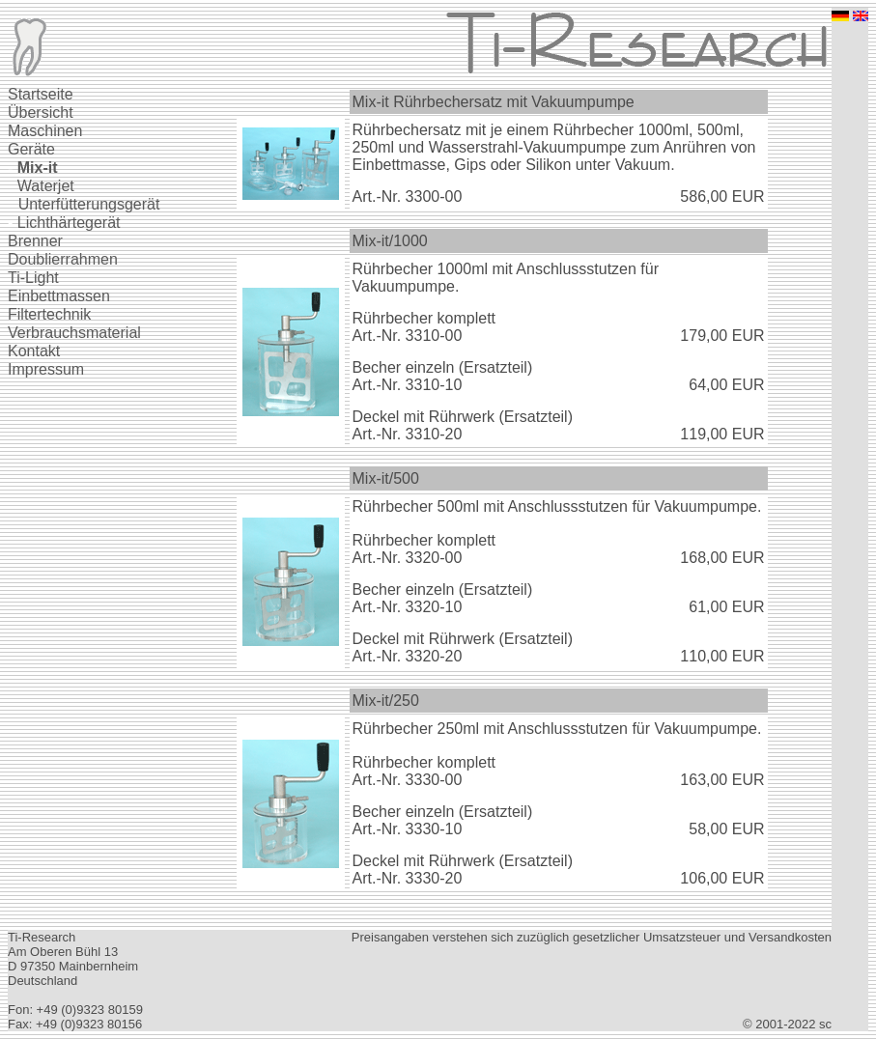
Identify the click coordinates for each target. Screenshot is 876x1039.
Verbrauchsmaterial (74, 332)
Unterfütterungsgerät (89, 204)
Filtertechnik (49, 314)
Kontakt (34, 351)
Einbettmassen (59, 296)
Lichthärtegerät (69, 222)
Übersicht (40, 112)
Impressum (46, 369)
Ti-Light (33, 277)
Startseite (40, 94)
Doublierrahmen (63, 259)
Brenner (35, 241)
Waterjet (45, 186)
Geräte (31, 149)
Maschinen (45, 131)
